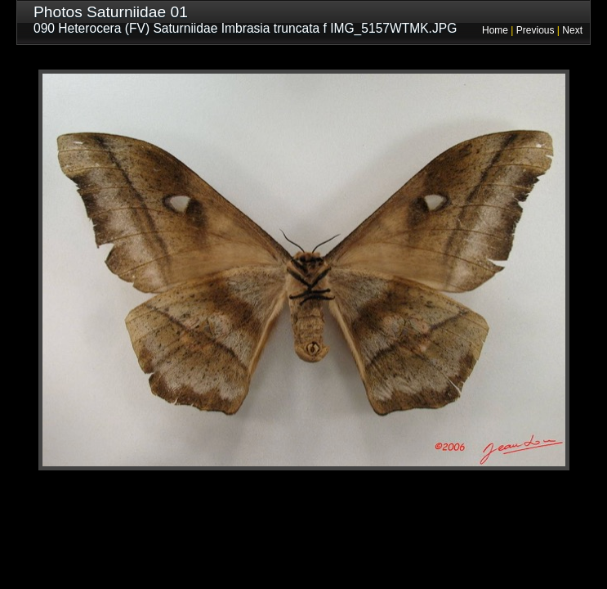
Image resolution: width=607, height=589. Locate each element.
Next (572, 30)
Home (495, 30)
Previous (535, 30)
